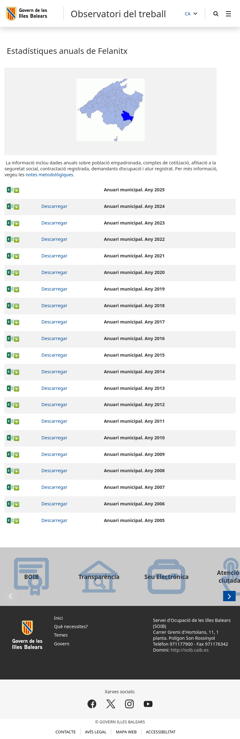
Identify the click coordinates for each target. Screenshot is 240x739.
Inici (58, 618)
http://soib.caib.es (189, 650)
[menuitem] (228, 13)
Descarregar (55, 206)
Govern (61, 644)
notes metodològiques (49, 175)
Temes (61, 635)
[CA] (191, 13)
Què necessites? (71, 626)
